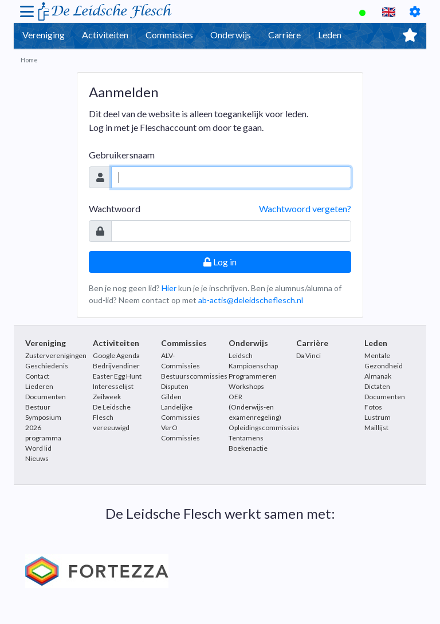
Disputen (174, 386)
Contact (37, 376)
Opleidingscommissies (264, 427)
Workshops (246, 386)
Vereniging (43, 34)
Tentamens (246, 438)
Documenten (45, 396)
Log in (220, 261)
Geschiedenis (46, 365)
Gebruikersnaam (122, 154)
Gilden (171, 396)
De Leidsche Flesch (110, 11)
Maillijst (376, 427)
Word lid (38, 448)
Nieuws (37, 458)
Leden (329, 34)
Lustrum (377, 417)
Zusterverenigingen (56, 355)
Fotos (373, 407)
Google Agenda (116, 355)
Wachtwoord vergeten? (305, 208)
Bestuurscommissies (194, 376)
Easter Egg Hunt (117, 376)
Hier (169, 288)
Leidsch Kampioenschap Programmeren (253, 365)
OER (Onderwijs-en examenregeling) (255, 407)
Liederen (39, 386)
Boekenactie (248, 448)
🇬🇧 (389, 11)
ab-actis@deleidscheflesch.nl (250, 300)
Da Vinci (308, 355)
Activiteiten (105, 34)
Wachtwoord (114, 208)
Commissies (169, 34)
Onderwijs (230, 34)
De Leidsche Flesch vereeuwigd (112, 417)
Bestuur (37, 407)
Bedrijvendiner (116, 365)
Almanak (377, 376)
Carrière (284, 34)
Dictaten (377, 386)
